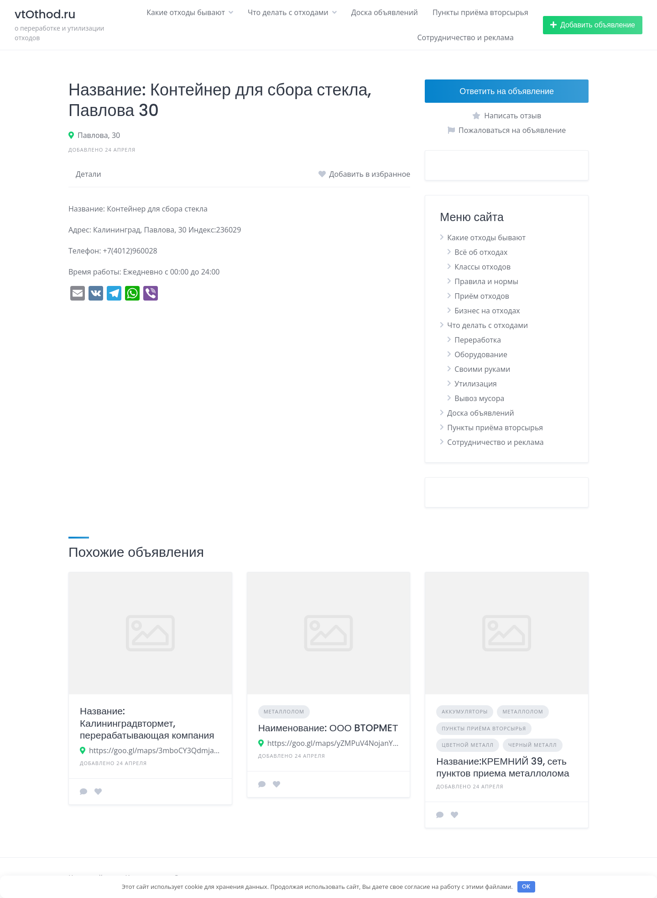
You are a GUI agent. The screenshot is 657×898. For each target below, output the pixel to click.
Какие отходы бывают (185, 12)
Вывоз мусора (479, 398)
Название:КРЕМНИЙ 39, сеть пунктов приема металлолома (502, 767)
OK (526, 886)
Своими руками (482, 369)
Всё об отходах (480, 252)
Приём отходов (481, 296)
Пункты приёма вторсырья (480, 12)
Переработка (477, 340)
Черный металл (532, 744)
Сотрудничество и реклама (465, 37)
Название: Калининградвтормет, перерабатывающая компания (147, 723)
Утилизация (475, 384)
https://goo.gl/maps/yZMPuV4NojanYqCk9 (333, 743)
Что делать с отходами (288, 12)
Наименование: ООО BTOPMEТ (328, 727)
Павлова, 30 (99, 135)
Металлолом (284, 711)
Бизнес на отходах (487, 311)
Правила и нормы (486, 281)
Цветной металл (468, 744)
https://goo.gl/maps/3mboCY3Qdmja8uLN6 (155, 750)
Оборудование (480, 354)
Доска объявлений (384, 12)
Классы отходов (482, 267)
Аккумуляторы (465, 711)
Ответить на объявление (506, 91)
